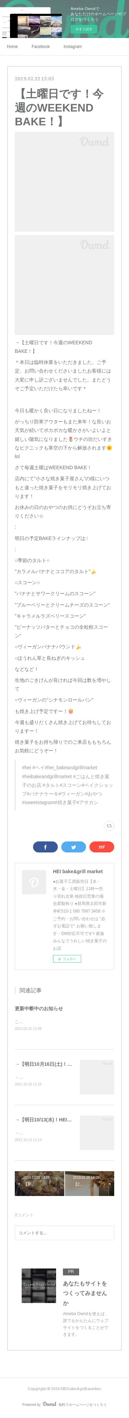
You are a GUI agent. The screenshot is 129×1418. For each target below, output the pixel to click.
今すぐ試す (84, 29)
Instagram (73, 46)
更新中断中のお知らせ (39, 1008)
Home (12, 46)
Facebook (41, 46)
